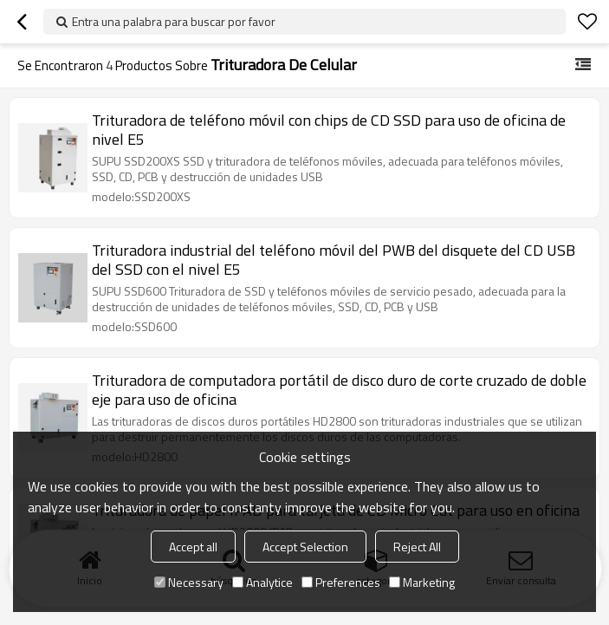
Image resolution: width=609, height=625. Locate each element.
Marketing (422, 582)
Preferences (340, 582)
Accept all (193, 546)
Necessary (189, 582)
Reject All (417, 546)
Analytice (262, 582)
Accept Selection (305, 546)
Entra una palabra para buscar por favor (173, 21)
